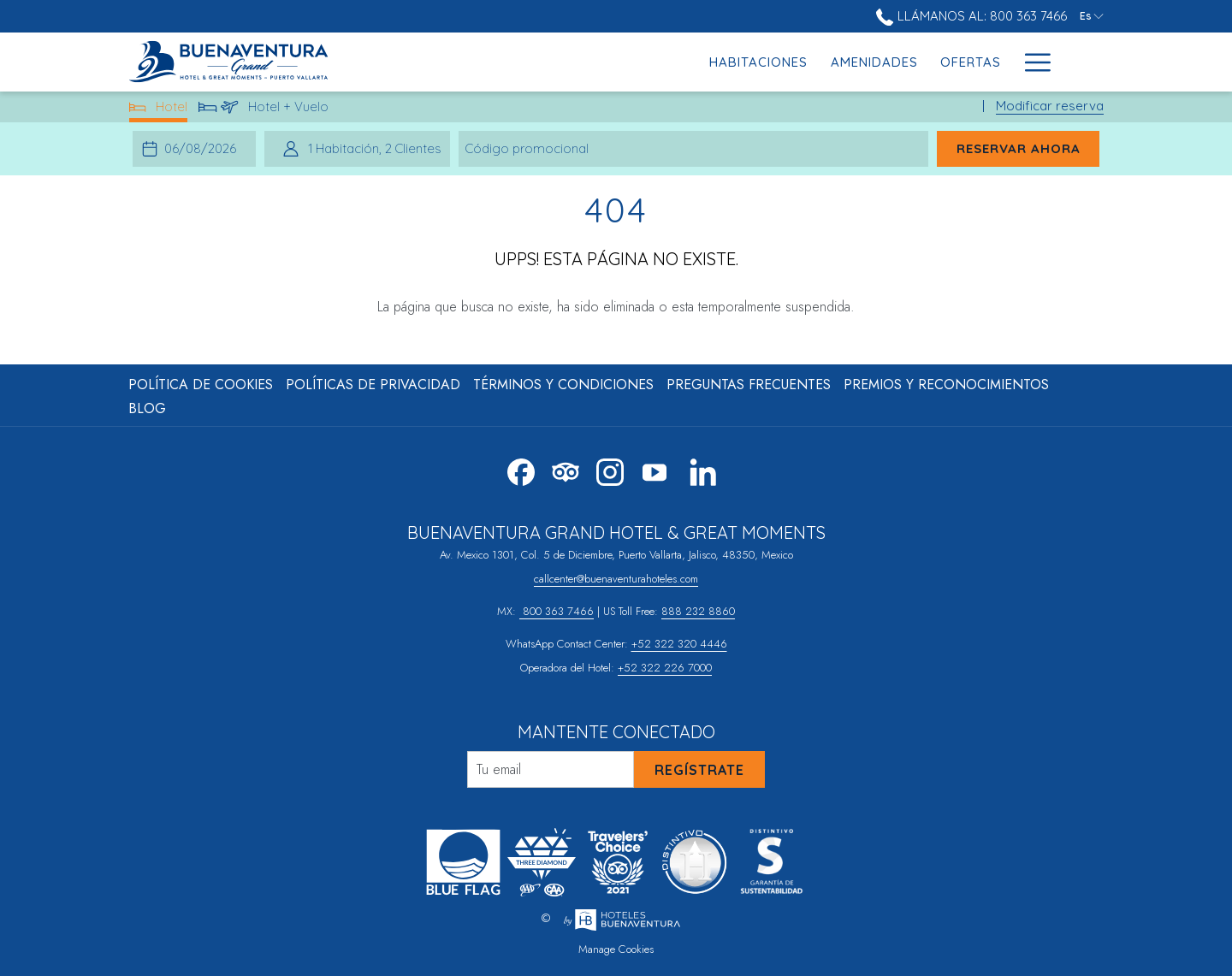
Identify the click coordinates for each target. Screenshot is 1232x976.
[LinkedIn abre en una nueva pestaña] (703, 468)
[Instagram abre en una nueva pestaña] (610, 468)
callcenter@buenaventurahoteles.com (616, 579)
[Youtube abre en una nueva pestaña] (654, 468)
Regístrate (699, 769)
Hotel (158, 110)
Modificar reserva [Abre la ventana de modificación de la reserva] (1050, 106)
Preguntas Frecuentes (748, 384)
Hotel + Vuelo (263, 110)
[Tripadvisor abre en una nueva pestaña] (565, 468)
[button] (202, 148)
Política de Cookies (200, 384)
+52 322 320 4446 (679, 644)
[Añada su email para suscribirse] (550, 769)
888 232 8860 (698, 611)
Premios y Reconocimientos (946, 384)
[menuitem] (508, 62)
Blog (147, 408)
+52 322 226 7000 (665, 668)
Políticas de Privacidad (373, 384)
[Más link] (1031, 62)
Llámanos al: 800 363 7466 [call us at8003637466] (971, 16)
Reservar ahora (1019, 148)
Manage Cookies (616, 949)
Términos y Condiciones (563, 384)
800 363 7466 (556, 611)
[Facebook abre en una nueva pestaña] (521, 468)
